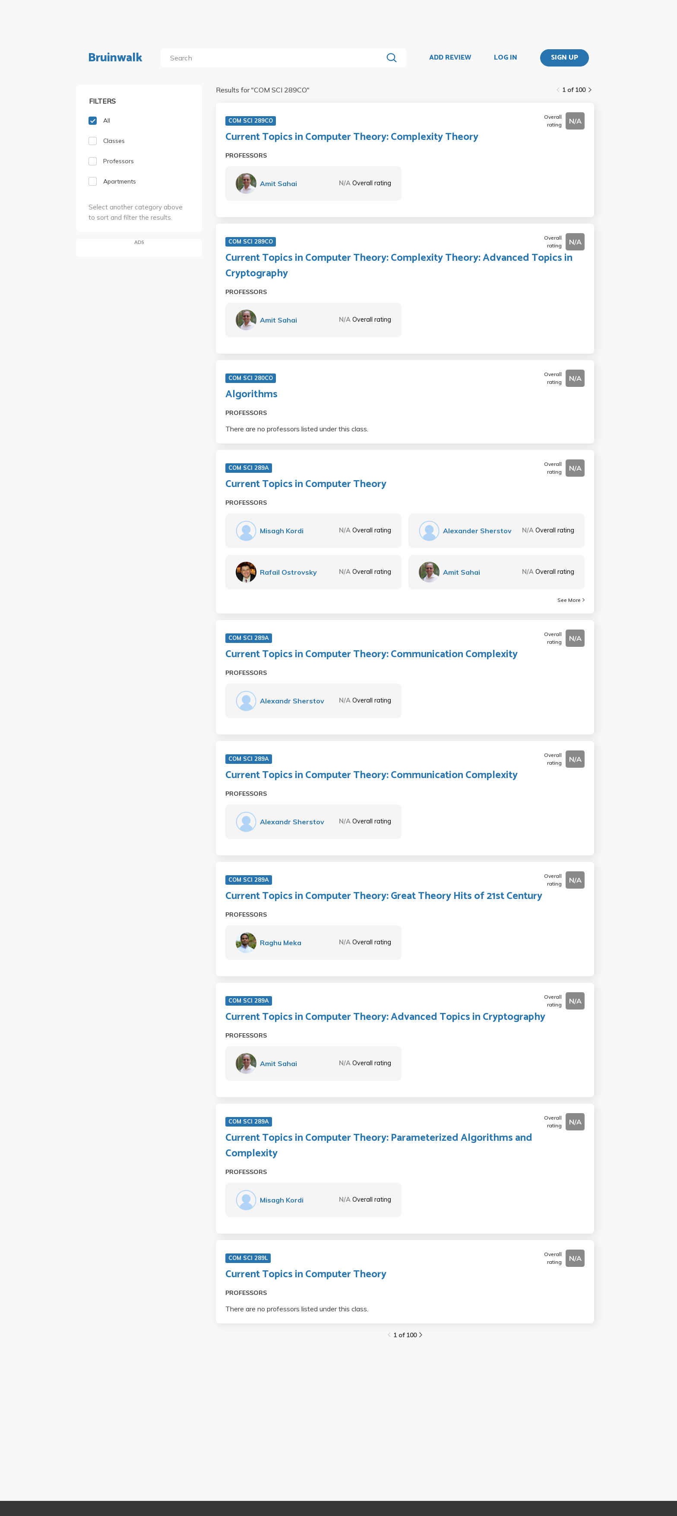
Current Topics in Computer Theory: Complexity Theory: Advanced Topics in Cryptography (399, 266)
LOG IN (505, 57)
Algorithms (251, 394)
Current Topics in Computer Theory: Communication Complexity (371, 654)
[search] (273, 57)
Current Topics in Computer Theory (305, 484)
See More (571, 600)
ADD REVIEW (450, 57)
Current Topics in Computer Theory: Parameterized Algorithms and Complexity (378, 1146)
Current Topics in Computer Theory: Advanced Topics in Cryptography (385, 1017)
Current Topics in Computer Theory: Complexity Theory (351, 137)
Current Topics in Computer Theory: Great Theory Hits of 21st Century (383, 896)
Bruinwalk (115, 57)
